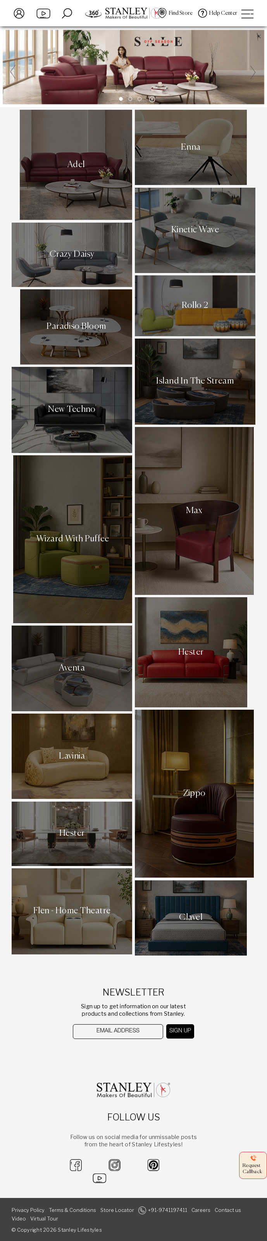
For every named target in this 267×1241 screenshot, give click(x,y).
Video (19, 1219)
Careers (200, 1210)
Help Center (223, 13)
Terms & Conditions (72, 1210)
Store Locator (117, 1210)
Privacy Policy (28, 1210)
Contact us (228, 1210)
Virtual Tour (44, 1219)
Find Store (181, 13)
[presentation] (113, 1054)
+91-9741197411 (167, 1210)
